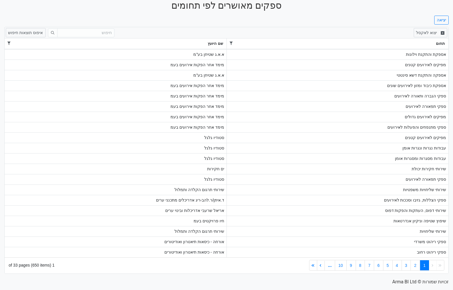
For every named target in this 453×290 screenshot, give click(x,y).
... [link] (330, 265)
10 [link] (340, 265)
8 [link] (360, 265)
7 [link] (369, 265)
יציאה (441, 20)
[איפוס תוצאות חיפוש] (26, 32)
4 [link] (397, 265)
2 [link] (415, 265)
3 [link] (406, 265)
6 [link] (378, 265)
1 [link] (424, 265)
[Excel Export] (430, 32)
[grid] (226, 150)
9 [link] (351, 265)
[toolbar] (226, 32)
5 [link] (388, 265)
